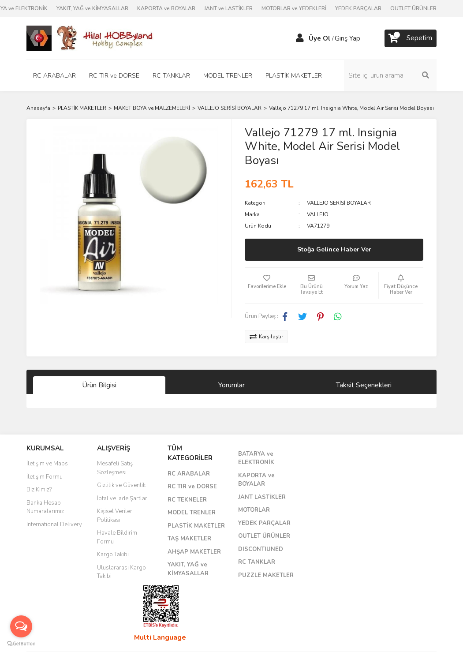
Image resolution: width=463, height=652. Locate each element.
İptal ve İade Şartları (123, 498)
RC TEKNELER (187, 500)
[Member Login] (300, 38)
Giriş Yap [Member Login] (347, 38)
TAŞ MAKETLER (189, 539)
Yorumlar (231, 385)
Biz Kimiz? (39, 490)
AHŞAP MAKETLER (194, 552)
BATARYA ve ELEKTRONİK (256, 458)
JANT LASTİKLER (262, 497)
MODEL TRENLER (192, 513)
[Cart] (411, 38)
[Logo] (90, 37)
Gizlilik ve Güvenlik (121, 485)
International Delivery (54, 524)
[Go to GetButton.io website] (21, 643)
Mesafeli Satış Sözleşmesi (115, 468)
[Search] (390, 75)
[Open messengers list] (21, 626)
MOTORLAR (254, 510)
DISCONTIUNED (260, 549)
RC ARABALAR (189, 474)
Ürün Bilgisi (99, 385)
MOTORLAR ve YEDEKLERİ (293, 8)
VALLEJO (318, 214)
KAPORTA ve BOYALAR (166, 8)
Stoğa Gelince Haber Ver (334, 249)
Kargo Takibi (113, 554)
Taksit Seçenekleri (364, 385)
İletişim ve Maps (47, 464)
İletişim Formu (44, 477)
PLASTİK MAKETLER (196, 526)
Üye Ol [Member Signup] (320, 38)
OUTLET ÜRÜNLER (413, 8)
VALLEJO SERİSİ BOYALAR (339, 202)
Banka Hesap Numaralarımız (45, 507)
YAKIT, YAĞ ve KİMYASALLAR (92, 8)
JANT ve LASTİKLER (228, 8)
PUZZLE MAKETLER (266, 575)
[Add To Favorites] (267, 285)
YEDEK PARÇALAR (358, 8)
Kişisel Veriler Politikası (114, 515)
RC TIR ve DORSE (192, 487)
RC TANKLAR (256, 562)
